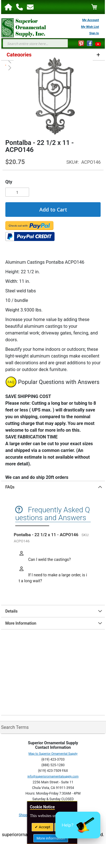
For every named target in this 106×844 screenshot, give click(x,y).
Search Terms (15, 727)
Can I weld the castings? (49, 559)
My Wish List (90, 27)
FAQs (10, 487)
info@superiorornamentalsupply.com (53, 776)
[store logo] (21, 28)
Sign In (94, 33)
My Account (90, 20)
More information (50, 838)
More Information (20, 623)
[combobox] (35, 43)
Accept (44, 827)
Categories (19, 55)
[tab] (53, 487)
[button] (77, 825)
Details (11, 611)
